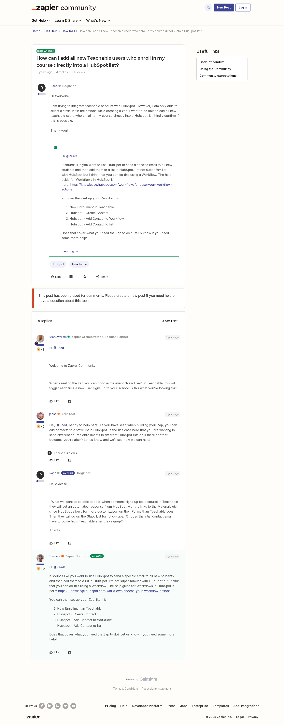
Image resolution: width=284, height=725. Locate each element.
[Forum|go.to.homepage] (65, 7)
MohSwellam (58, 337)
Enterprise (200, 706)
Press (171, 706)
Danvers (55, 556)
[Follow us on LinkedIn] (50, 706)
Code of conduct (212, 62)
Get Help (41, 20)
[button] (224, 7)
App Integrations (246, 706)
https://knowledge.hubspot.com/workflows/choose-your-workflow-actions (114, 591)
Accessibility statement (156, 688)
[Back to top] (276, 683)
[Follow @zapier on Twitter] (65, 706)
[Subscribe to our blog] (58, 706)
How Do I (68, 31)
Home (36, 31)
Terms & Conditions (125, 688)
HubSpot (57, 264)
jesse (53, 414)
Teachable (79, 264)
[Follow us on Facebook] (42, 706)
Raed (54, 86)
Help (123, 706)
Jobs (184, 706)
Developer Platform (147, 706)
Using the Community (215, 69)
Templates (221, 706)
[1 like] (62, 453)
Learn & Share (68, 20)
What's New (98, 20)
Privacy (253, 716)
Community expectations (218, 75)
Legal (240, 716)
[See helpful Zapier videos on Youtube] (73, 706)
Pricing (110, 706)
